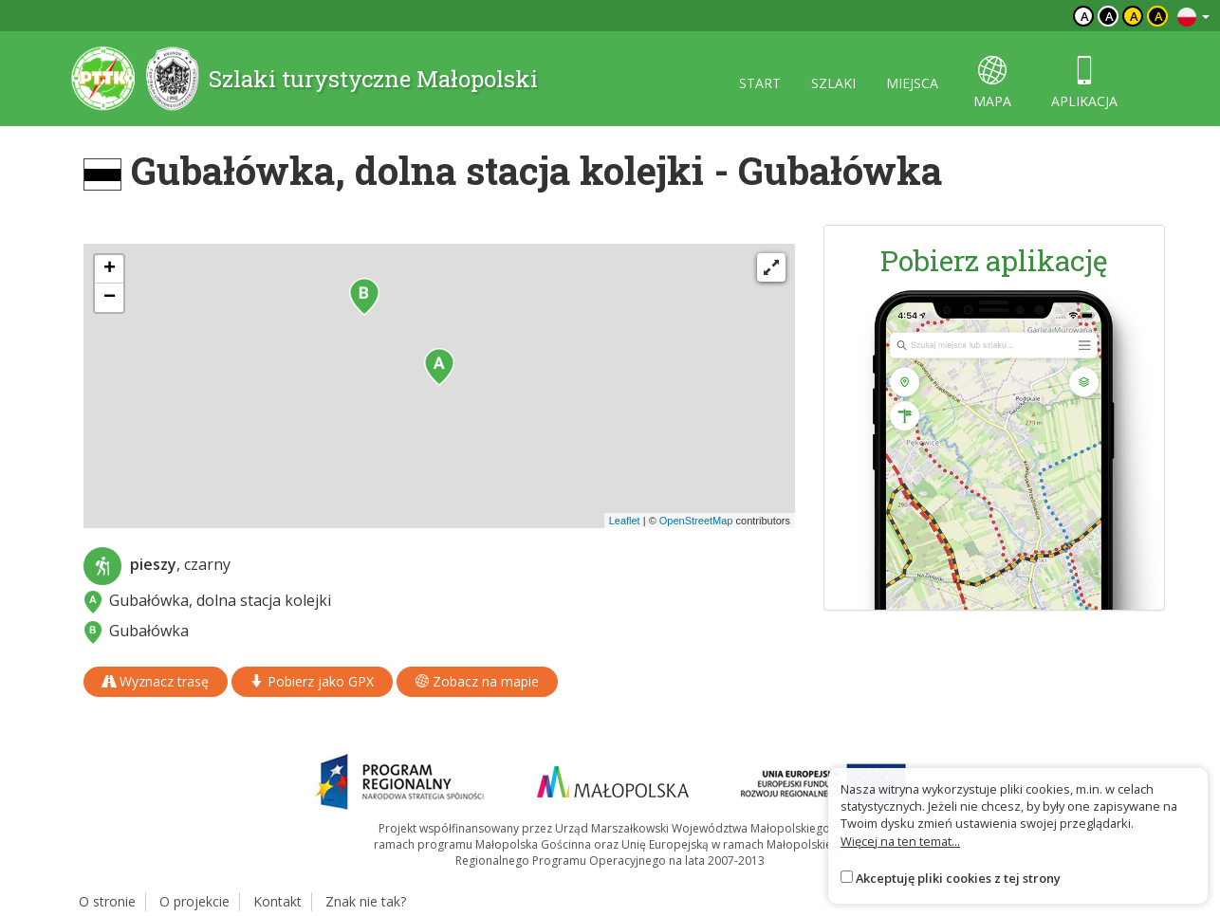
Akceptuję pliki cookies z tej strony (958, 878)
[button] (439, 367)
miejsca (912, 83)
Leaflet (624, 520)
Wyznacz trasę (155, 681)
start (760, 83)
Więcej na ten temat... (900, 841)
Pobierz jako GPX (312, 681)
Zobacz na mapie (477, 681)
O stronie (107, 901)
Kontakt (277, 901)
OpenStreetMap (696, 520)
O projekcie (194, 901)
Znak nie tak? (365, 901)
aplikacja (1084, 83)
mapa (992, 83)
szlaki (833, 83)
